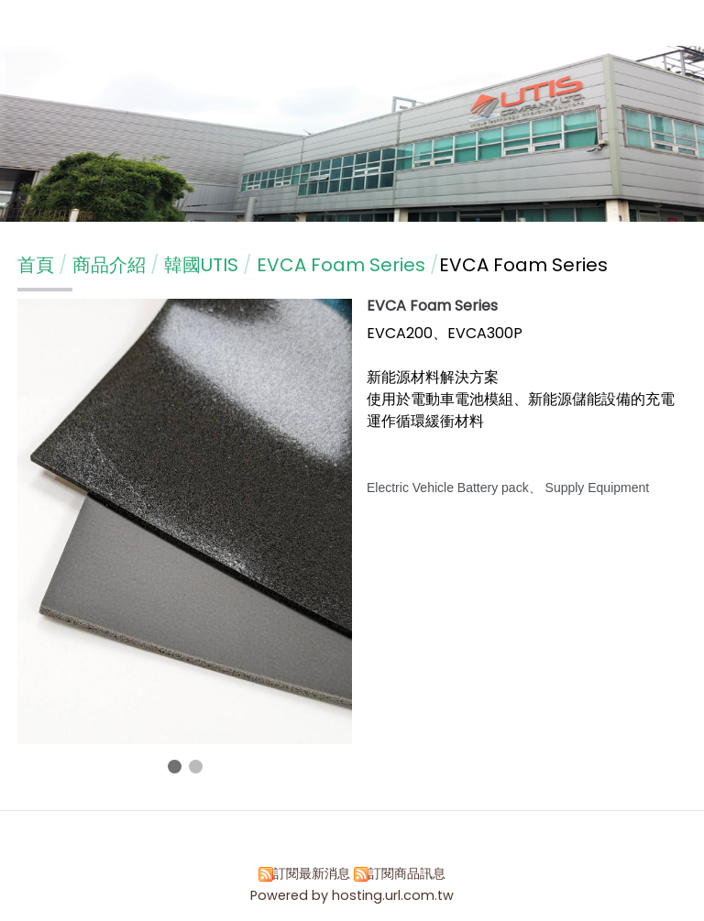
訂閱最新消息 (311, 873)
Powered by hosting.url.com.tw (352, 895)
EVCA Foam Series (341, 265)
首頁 (35, 265)
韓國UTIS (201, 265)
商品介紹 (111, 265)
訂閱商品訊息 (407, 873)
